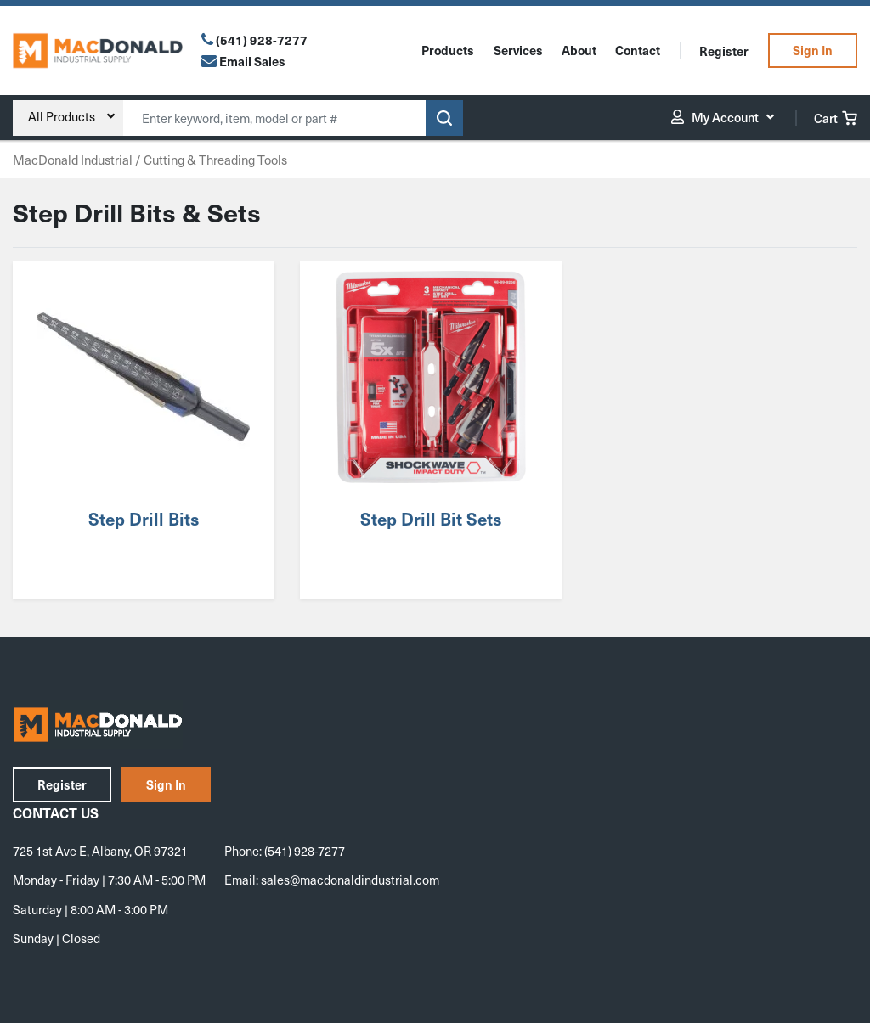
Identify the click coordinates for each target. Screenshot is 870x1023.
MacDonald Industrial (73, 159)
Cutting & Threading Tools (215, 159)
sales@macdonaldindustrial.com (350, 879)
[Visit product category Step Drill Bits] (143, 430)
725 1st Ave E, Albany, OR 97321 (100, 850)
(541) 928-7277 (262, 39)
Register (724, 50)
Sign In (813, 50)
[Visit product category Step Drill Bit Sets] (430, 430)
